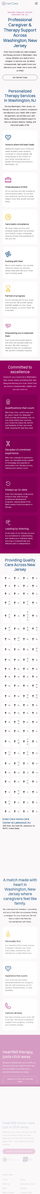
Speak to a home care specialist (19, 1151)
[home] (10, 3)
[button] (36, 3)
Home (5, 1179)
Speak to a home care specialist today (20, 1080)
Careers (23, 1188)
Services (6, 1183)
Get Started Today (20, 77)
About (22, 1179)
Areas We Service (27, 1183)
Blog (4, 1188)
